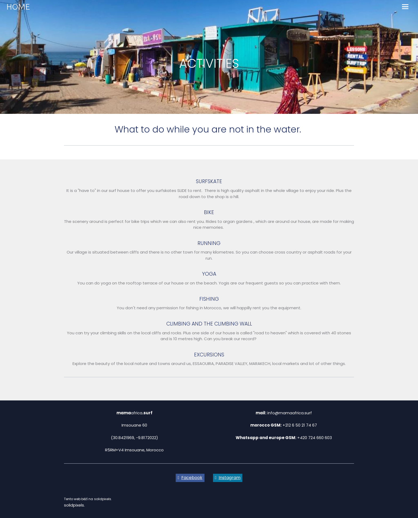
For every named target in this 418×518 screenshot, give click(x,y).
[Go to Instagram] (228, 478)
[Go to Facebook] (190, 478)
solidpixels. (74, 505)
